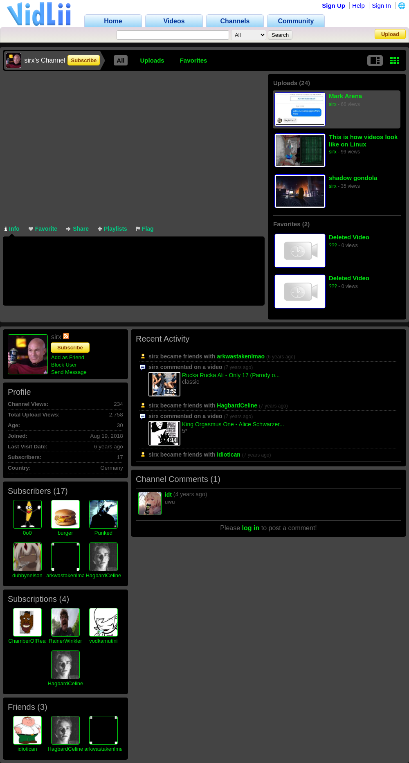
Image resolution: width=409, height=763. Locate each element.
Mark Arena (345, 95)
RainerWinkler (65, 641)
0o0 (27, 533)
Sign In (381, 5)
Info (12, 228)
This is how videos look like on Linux (363, 140)
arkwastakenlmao (67, 575)
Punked (103, 533)
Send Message (69, 372)
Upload (390, 34)
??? (333, 245)
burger (65, 533)
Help (358, 5)
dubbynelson (27, 575)
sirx (333, 104)
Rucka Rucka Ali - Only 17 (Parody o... (231, 375)
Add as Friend (67, 357)
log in (251, 527)
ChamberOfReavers (32, 641)
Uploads (152, 60)
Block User (64, 365)
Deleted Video (349, 237)
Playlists (112, 228)
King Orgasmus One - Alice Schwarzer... (233, 424)
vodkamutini (103, 641)
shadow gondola (353, 177)
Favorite (43, 228)
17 (60, 490)
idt (168, 494)
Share (77, 228)
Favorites (193, 60)
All (120, 60)
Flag (145, 228)
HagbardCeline (103, 575)
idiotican (27, 749)
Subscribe (84, 60)
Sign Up (333, 5)
